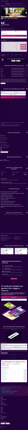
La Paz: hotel (3, 377)
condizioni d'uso (9, 354)
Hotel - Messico (14, 5)
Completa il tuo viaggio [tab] (5, 365)
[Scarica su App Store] (7, 423)
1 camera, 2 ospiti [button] (4, 33)
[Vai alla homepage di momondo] (5, 1)
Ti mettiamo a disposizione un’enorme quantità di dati (14, 391)
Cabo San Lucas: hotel (4, 378)
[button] (1, 1)
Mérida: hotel (3, 380)
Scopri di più (3, 123)
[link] (14, 278)
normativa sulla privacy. (14, 354)
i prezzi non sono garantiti (18, 387)
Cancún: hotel (3, 369)
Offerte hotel (2, 5)
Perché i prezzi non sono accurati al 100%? (14, 392)
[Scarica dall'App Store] (18, 61)
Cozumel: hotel (4, 379)
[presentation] (18, 61)
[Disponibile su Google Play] (13, 61)
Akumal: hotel (3, 376)
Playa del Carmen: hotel (5, 370)
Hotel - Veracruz (19, 5)
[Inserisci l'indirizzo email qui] (14, 349)
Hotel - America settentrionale (8, 5)
